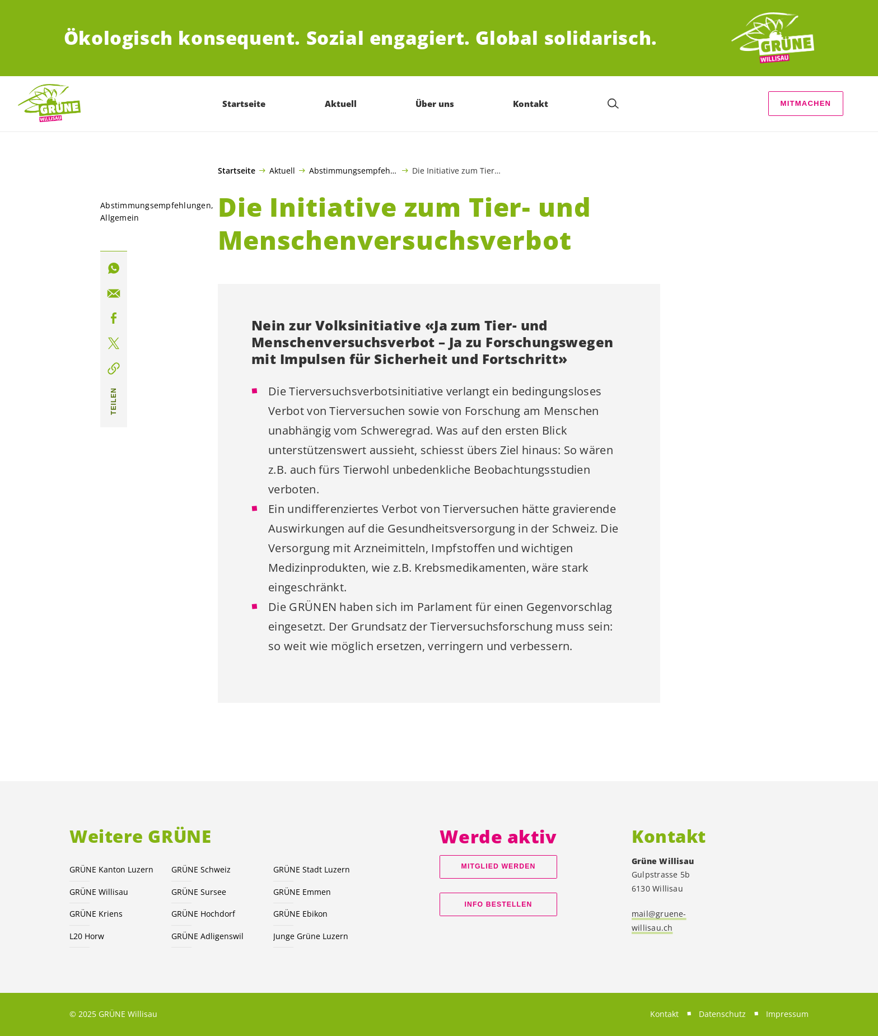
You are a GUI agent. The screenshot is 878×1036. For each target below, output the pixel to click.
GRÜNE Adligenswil (207, 936)
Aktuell (282, 170)
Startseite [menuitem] (245, 103)
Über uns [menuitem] (436, 103)
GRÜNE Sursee (198, 891)
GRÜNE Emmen (302, 891)
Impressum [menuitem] (787, 1014)
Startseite (236, 171)
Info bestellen (499, 904)
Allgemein (119, 217)
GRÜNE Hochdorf (203, 913)
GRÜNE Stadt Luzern (311, 869)
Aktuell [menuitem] (342, 103)
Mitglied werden (498, 866)
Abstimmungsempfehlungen (353, 170)
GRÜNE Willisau (98, 891)
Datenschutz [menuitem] (722, 1014)
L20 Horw (86, 936)
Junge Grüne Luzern (310, 936)
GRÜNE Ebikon (300, 913)
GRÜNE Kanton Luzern (111, 869)
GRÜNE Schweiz (201, 869)
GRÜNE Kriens (96, 913)
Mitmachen (806, 103)
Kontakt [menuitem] (532, 103)
